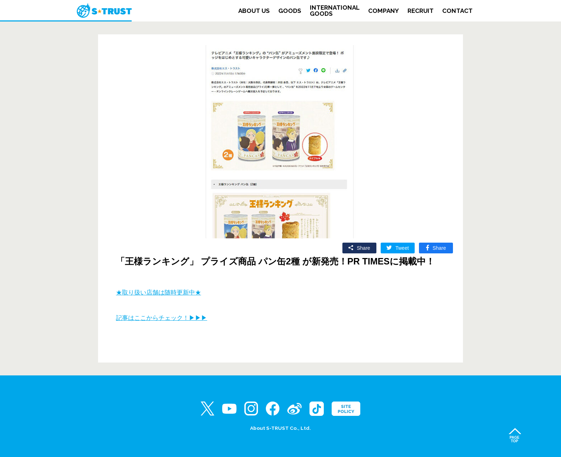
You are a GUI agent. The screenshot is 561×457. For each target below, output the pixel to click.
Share (363, 248)
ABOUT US (254, 11)
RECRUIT (421, 11)
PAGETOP (514, 439)
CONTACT (457, 11)
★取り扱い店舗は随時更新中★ (158, 292)
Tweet (402, 248)
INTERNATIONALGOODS (335, 11)
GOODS (289, 11)
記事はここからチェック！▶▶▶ (161, 318)
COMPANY (383, 11)
